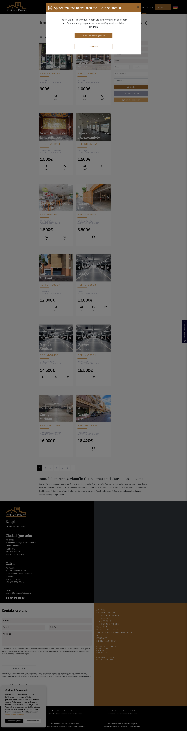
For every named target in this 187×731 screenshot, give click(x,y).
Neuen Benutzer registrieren (93, 36)
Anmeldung (93, 46)
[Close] (138, 6)
